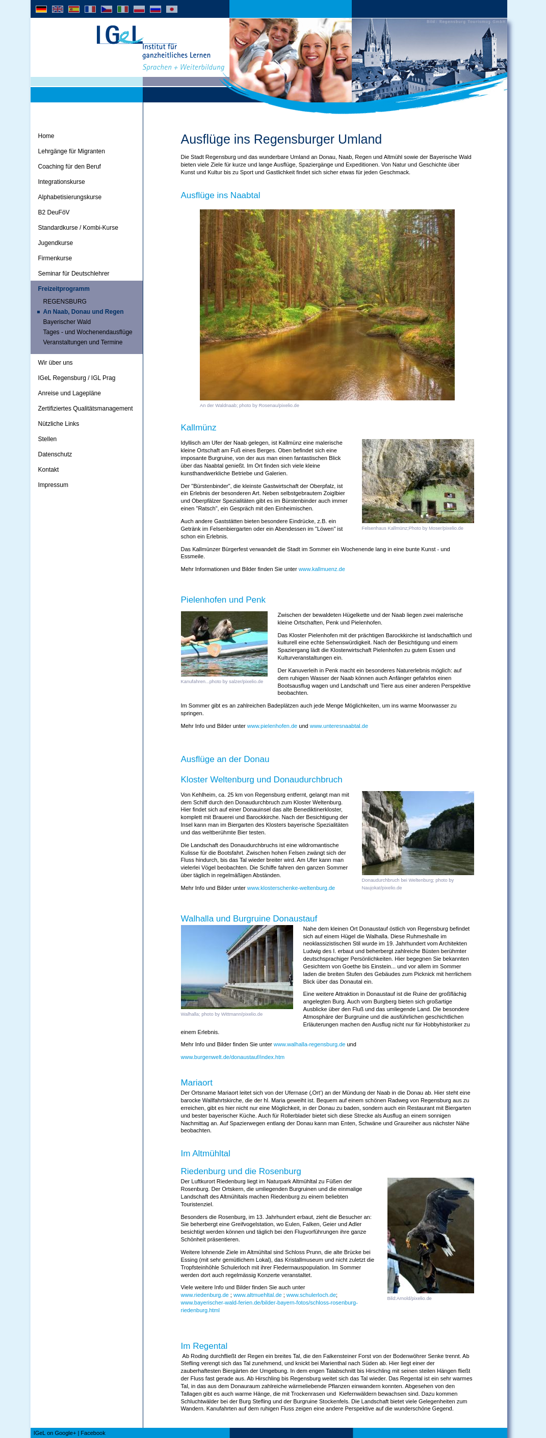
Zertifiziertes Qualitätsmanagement (85, 408)
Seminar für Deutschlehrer (74, 273)
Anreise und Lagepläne (69, 393)
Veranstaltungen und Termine (83, 342)
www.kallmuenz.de (322, 569)
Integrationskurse (61, 181)
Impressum (53, 485)
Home (46, 136)
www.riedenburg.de (205, 1295)
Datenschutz (55, 454)
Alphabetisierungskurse (70, 197)
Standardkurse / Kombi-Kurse (78, 227)
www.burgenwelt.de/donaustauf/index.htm (233, 1057)
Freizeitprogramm (64, 288)
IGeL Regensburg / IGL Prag (77, 378)
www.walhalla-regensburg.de (310, 1044)
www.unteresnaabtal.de (339, 726)
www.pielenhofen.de (272, 726)
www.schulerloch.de (311, 1295)
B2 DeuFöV (54, 212)
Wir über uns (55, 362)
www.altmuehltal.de (257, 1295)
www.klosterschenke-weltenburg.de (291, 888)
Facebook (93, 1433)
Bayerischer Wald (67, 321)
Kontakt (48, 469)
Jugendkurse (55, 243)
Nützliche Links (59, 423)
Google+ (65, 1433)
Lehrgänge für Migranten (71, 151)
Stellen (47, 439)
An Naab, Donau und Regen (83, 311)
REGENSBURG (65, 301)
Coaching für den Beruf (69, 166)
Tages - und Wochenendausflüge (88, 332)
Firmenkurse (55, 258)
